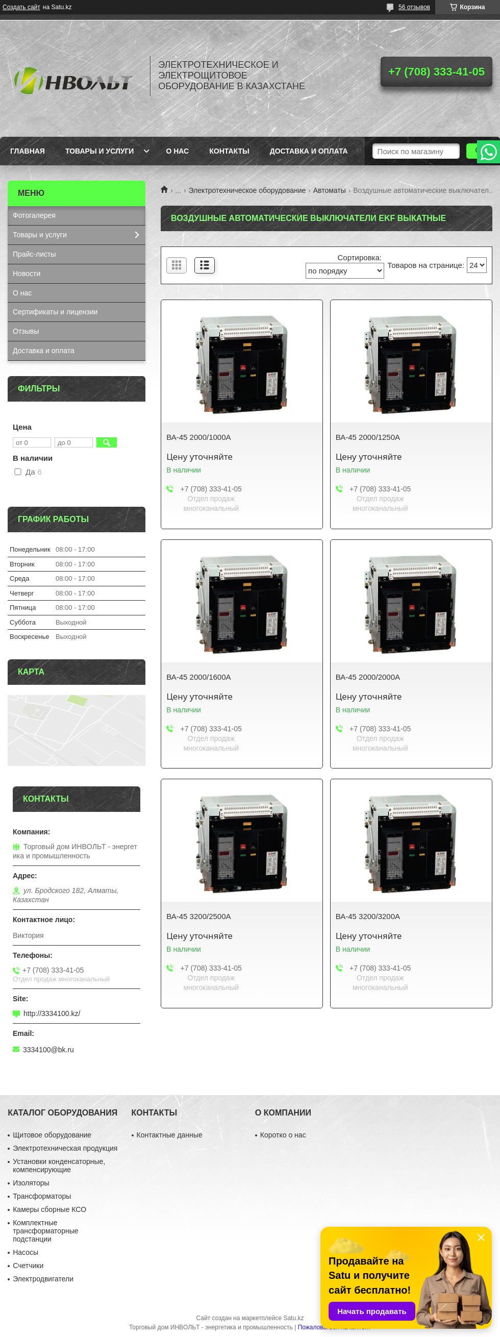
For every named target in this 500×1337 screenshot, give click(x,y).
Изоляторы (31, 1183)
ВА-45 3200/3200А (368, 916)
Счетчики (28, 1265)
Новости (26, 273)
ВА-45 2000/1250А (368, 437)
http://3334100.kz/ (51, 1013)
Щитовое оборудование (52, 1135)
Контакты (229, 151)
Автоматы (329, 190)
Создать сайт (21, 7)
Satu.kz (293, 1318)
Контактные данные (170, 1135)
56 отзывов (414, 7)
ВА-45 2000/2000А (368, 677)
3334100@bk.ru (48, 1050)
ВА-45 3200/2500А (198, 916)
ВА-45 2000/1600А (198, 677)
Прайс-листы (34, 254)
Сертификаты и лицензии (55, 312)
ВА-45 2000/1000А (198, 437)
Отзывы (26, 331)
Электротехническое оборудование (247, 190)
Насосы (25, 1252)
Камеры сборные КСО (49, 1209)
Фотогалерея (34, 215)
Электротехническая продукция (65, 1148)
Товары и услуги (99, 151)
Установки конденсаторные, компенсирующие (59, 1165)
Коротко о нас (283, 1135)
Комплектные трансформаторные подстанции (45, 1231)
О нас (177, 151)
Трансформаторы (42, 1196)
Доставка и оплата (309, 151)
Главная (27, 151)
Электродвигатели (43, 1279)
